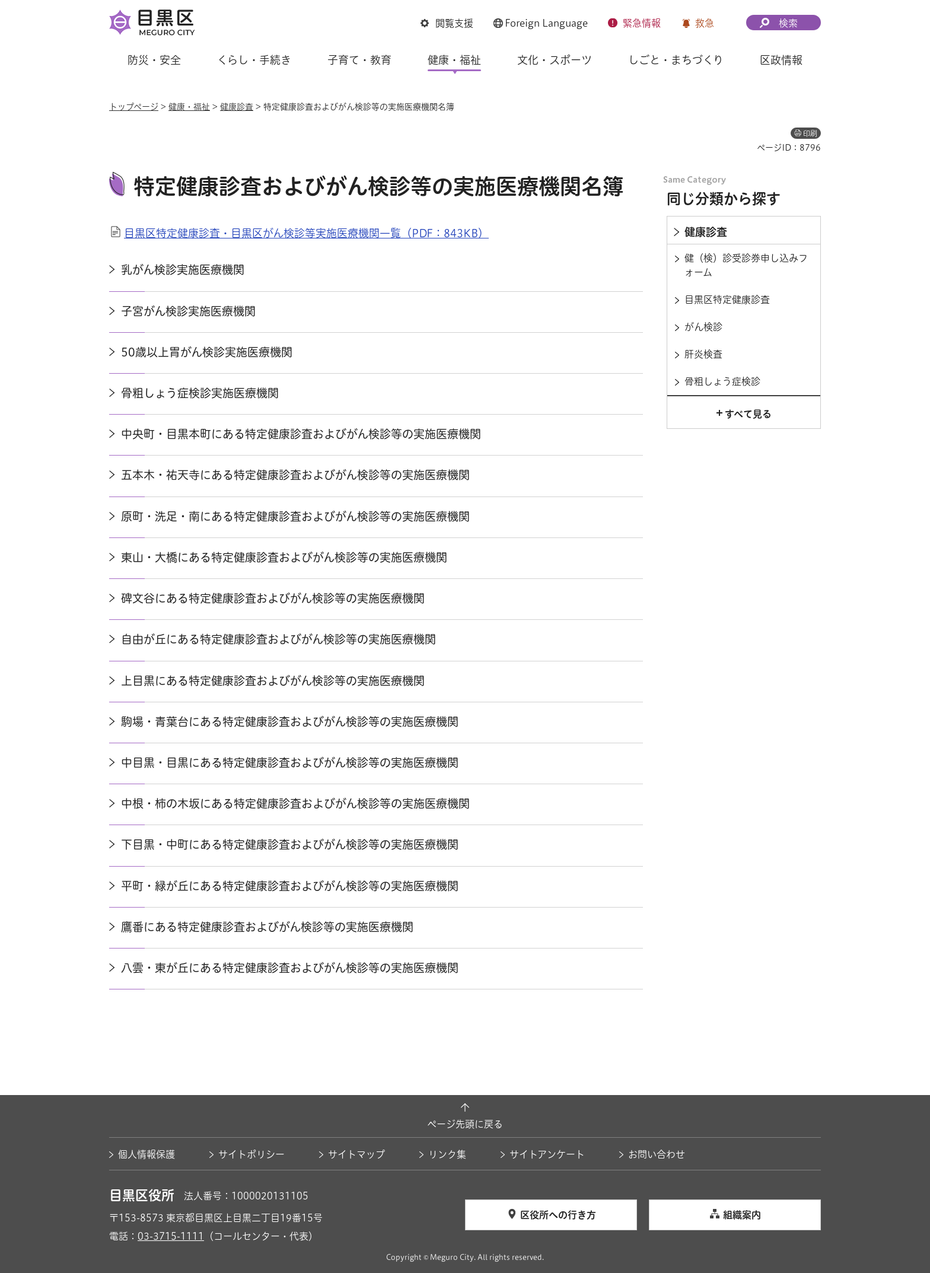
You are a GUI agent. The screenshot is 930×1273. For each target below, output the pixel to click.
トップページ (133, 107)
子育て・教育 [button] (359, 60)
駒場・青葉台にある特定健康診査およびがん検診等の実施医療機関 (289, 721)
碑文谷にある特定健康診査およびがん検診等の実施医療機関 (273, 598)
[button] (447, 23)
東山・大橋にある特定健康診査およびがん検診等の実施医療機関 (284, 557)
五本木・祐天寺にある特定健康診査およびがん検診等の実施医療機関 (295, 474)
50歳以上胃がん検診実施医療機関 (206, 352)
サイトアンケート (547, 1154)
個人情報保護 (146, 1154)
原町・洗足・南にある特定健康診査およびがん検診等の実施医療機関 (295, 516)
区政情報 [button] (781, 60)
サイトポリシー (251, 1154)
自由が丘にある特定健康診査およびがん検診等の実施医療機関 (278, 639)
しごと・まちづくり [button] (676, 60)
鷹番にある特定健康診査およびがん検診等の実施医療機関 (267, 927)
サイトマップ (356, 1154)
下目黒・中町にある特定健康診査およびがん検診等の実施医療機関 (289, 844)
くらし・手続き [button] (254, 60)
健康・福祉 (189, 107)
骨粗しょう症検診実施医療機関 (200, 393)
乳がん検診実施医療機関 (182, 269)
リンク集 (447, 1154)
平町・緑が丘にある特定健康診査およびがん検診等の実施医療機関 (289, 886)
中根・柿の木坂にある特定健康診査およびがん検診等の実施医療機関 (295, 803)
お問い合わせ (656, 1154)
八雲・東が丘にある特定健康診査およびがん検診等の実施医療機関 (289, 967)
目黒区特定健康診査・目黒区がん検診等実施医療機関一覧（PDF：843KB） (306, 233)
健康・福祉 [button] (454, 60)
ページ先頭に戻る (465, 1124)
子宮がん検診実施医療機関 (188, 311)
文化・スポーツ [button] (554, 60)
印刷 (810, 133)
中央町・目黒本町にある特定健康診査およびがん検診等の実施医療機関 (301, 434)
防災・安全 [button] (154, 60)
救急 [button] (704, 23)
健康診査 (236, 107)
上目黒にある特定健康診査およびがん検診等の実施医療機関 (273, 680)
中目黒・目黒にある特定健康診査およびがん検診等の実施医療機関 (289, 762)
